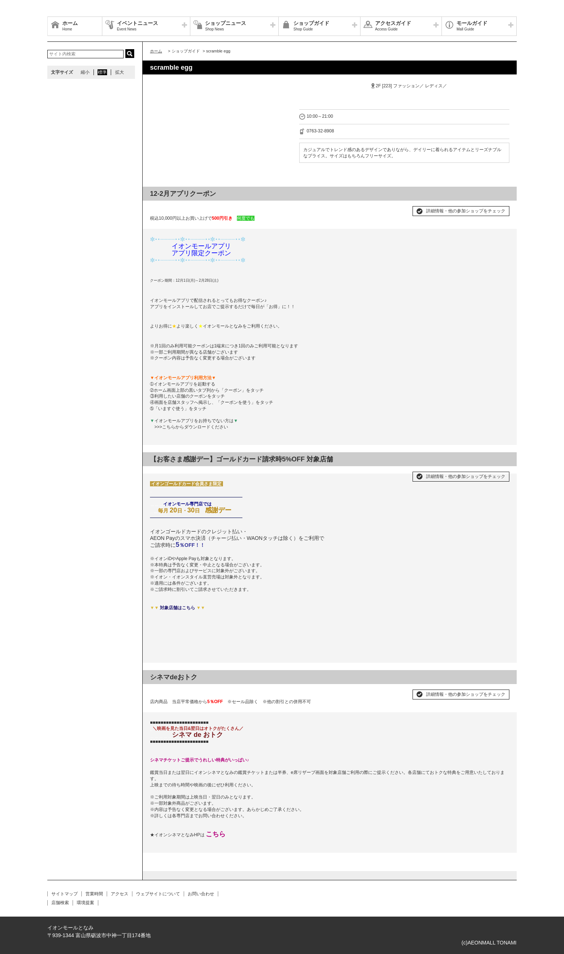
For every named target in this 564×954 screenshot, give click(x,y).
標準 (102, 72)
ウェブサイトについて (158, 893)
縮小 (85, 72)
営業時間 (94, 893)
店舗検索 (60, 902)
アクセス (119, 893)
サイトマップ (64, 893)
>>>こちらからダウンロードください (191, 427)
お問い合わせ (201, 893)
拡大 (119, 72)
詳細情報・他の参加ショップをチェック (465, 210)
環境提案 (85, 902)
